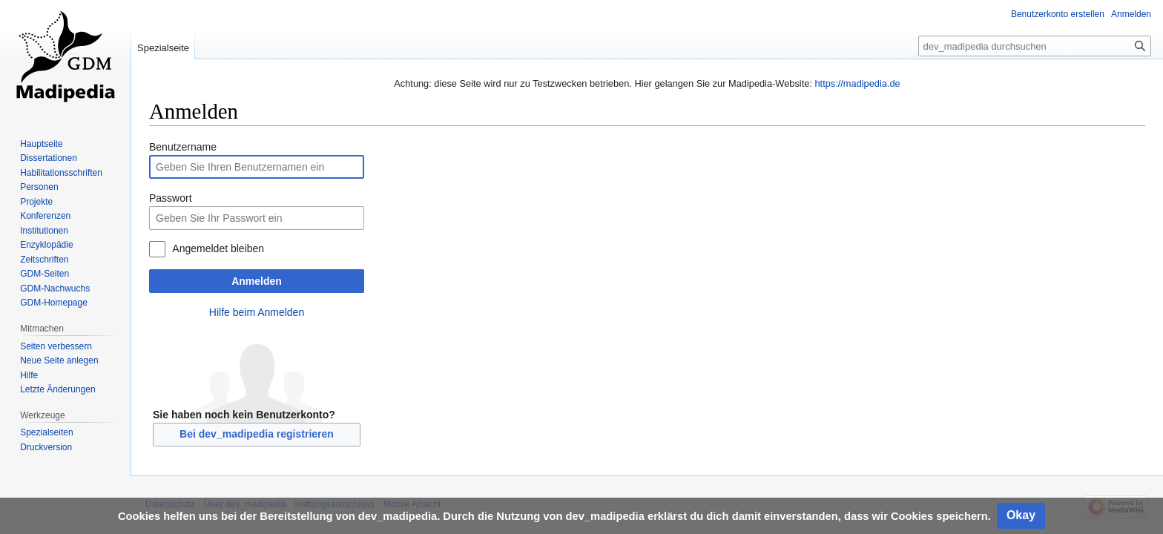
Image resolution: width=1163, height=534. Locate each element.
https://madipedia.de (857, 83)
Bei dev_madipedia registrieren (256, 434)
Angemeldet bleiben (218, 248)
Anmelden (256, 281)
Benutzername (183, 147)
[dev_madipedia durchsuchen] (1034, 46)
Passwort (170, 198)
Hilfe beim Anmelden (256, 312)
